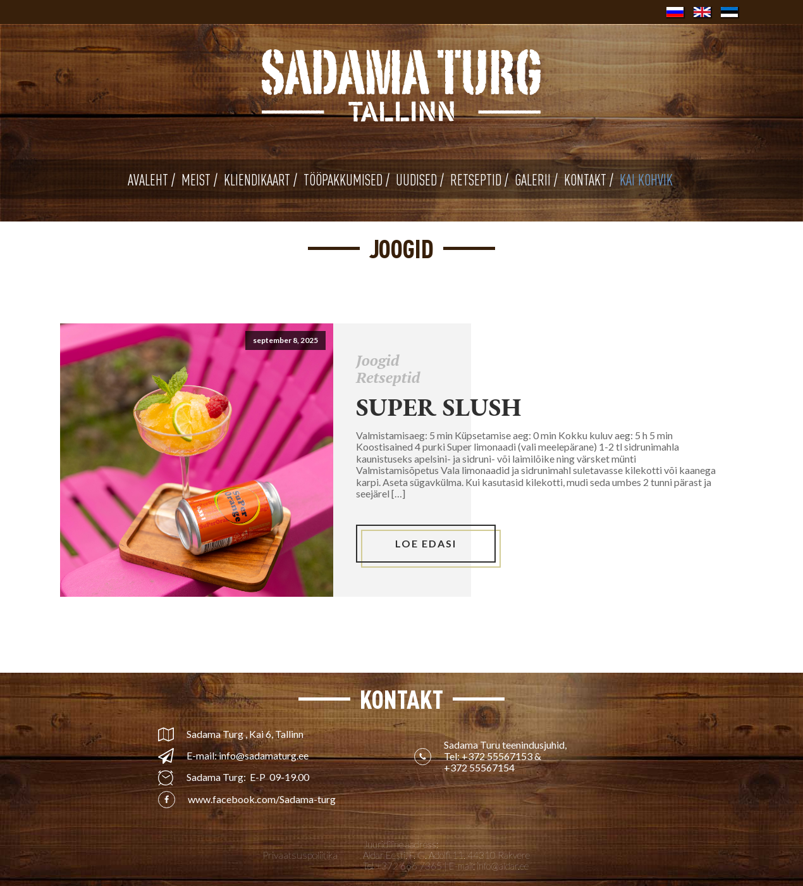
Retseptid (388, 377)
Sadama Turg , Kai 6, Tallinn (245, 734)
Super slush (439, 407)
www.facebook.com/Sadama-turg (262, 799)
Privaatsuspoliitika (300, 855)
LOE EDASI (426, 543)
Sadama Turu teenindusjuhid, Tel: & (506, 756)
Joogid (377, 360)
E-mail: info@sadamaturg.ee (248, 755)
